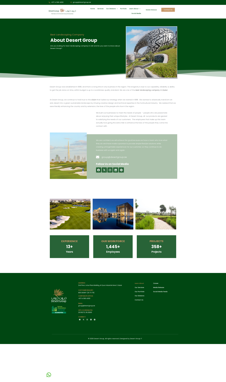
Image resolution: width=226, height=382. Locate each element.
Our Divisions (112, 4)
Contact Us (139, 300)
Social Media (136, 9)
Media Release (158, 287)
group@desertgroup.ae (86, 306)
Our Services (139, 287)
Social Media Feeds (160, 292)
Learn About (134, 4)
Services (100, 4)
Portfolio (123, 4)
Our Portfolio (139, 292)
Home (92, 4)
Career (155, 283)
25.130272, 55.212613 (85, 312)
